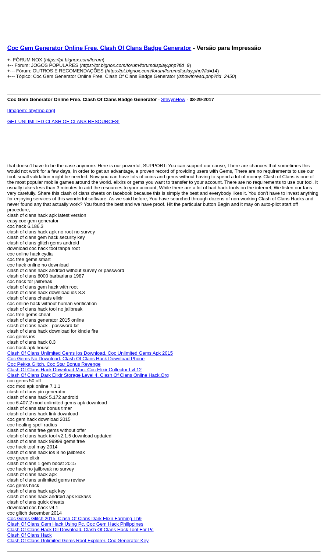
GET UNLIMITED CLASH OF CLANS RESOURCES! (63, 121)
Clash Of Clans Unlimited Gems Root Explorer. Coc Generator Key (78, 540)
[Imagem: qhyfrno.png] (31, 110)
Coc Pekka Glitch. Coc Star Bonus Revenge (54, 364)
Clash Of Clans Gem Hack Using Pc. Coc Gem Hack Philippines (75, 524)
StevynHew (173, 99)
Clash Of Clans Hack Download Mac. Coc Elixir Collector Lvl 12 (74, 369)
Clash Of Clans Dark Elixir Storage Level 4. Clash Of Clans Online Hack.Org (88, 375)
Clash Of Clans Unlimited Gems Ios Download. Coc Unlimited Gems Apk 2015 (90, 353)
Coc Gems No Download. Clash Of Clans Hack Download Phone (76, 358)
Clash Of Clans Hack (29, 535)
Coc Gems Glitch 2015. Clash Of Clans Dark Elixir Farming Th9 (74, 518)
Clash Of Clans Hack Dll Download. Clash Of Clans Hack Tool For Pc (80, 529)
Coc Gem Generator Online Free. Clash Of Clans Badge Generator (99, 48)
